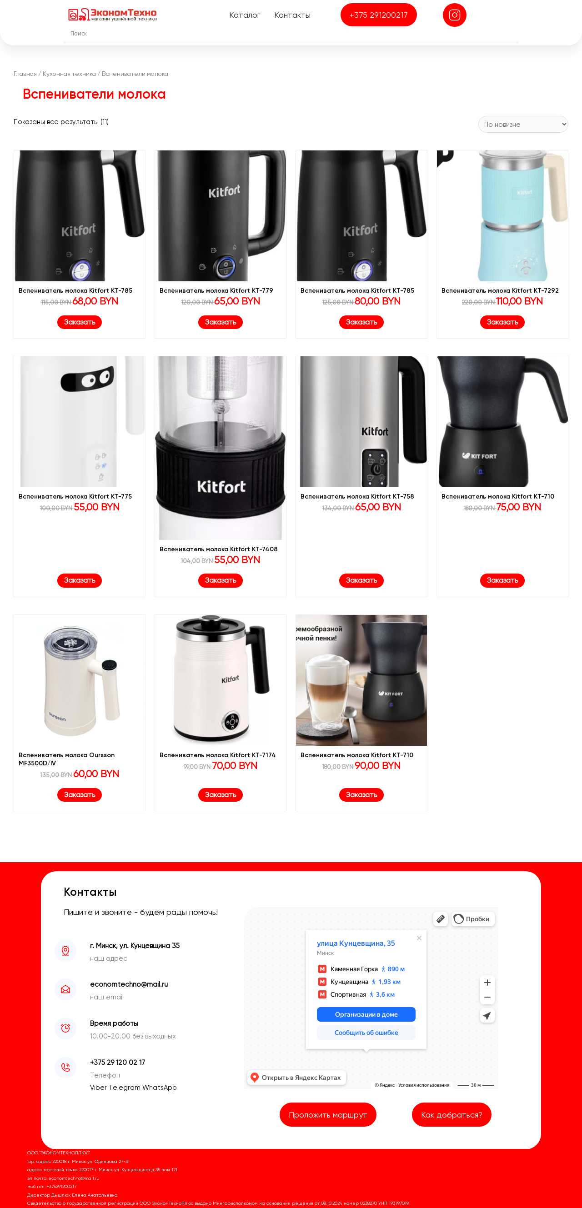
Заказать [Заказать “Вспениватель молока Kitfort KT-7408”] (220, 580)
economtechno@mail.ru (129, 984)
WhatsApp (159, 1087)
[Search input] (293, 33)
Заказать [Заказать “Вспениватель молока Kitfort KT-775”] (79, 580)
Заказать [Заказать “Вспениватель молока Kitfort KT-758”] (361, 580)
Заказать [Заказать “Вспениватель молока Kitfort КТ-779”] (220, 322)
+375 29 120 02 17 (117, 1062)
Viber (99, 1087)
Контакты (292, 15)
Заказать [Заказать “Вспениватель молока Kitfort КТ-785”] (79, 322)
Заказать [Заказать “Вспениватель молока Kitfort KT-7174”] (220, 794)
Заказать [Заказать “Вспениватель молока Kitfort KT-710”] (502, 580)
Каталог (245, 15)
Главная (25, 73)
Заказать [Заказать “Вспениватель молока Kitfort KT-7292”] (502, 322)
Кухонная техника (69, 73)
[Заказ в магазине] (523, 124)
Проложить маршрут (328, 1114)
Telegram (125, 1087)
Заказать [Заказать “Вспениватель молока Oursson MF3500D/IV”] (79, 794)
